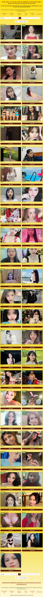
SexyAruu (2, 430)
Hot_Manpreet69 (3, 207)
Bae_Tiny (24, 247)
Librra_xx (2, 186)
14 (22, 18)
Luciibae (23, 24)
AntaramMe (24, 44)
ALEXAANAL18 (25, 390)
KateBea (23, 186)
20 (36, 574)
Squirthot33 (2, 105)
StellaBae (2, 532)
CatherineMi (2, 166)
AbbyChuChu (3, 491)
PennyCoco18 (3, 146)
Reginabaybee (3, 471)
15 (24, 18)
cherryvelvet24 (25, 430)
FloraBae (2, 369)
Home (17, 21)
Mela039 (23, 125)
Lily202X (23, 207)
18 (32, 18)
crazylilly (23, 512)
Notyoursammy (3, 390)
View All (2, 18)
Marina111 (24, 308)
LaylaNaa (24, 268)
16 (27, 18)
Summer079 (2, 85)
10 (12, 18)
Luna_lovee (24, 227)
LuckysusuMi (24, 329)
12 (17, 18)
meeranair (24, 146)
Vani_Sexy (2, 268)
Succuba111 (24, 451)
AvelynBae (2, 410)
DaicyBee (24, 349)
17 (29, 18)
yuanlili (23, 491)
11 (15, 18)
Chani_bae (2, 44)
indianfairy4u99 (3, 64)
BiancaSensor (3, 451)
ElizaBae (2, 552)
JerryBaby (2, 349)
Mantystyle (24, 64)
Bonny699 (24, 288)
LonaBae (23, 410)
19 (34, 18)
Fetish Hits (31, 595)
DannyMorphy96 (25, 532)
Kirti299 (23, 471)
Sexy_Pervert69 (25, 85)
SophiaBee (2, 288)
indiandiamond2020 (4, 512)
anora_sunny (3, 125)
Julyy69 (23, 166)
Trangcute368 (3, 24)
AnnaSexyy (2, 247)
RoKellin (2, 308)
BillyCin (2, 227)
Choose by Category (23, 21)
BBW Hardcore (39, 591)
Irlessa (23, 369)
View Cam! (11, 42)
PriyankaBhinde (25, 105)
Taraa (1, 329)
